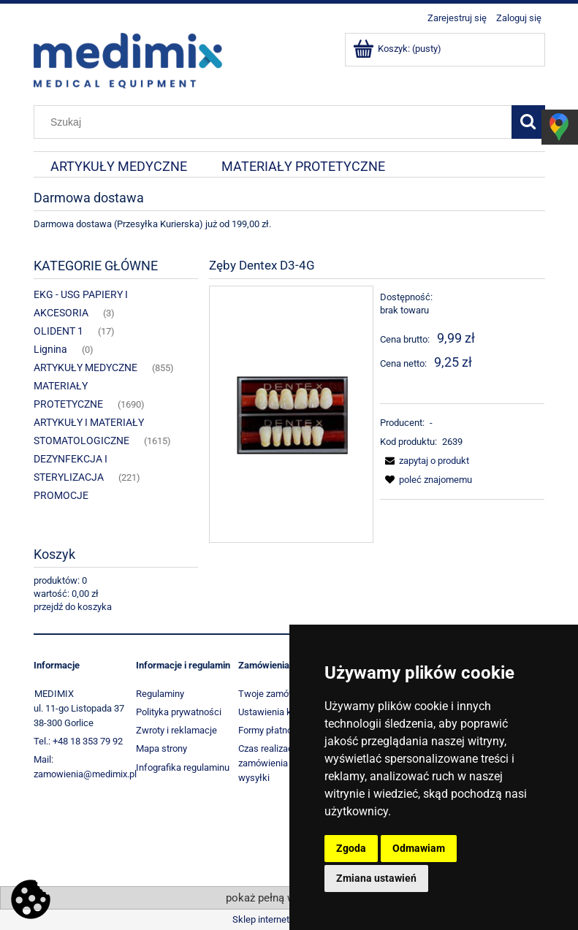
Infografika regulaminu (182, 767)
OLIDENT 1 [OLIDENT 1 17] (58, 331)
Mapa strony (161, 748)
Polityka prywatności (178, 711)
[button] (424, 460)
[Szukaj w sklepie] (275, 122)
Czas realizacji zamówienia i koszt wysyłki (277, 763)
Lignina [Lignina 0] (50, 349)
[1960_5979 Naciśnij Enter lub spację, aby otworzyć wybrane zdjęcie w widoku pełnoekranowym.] (291, 413)
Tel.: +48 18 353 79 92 (78, 741)
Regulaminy (160, 693)
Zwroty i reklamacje (176, 730)
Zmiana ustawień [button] (376, 878)
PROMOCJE (61, 495)
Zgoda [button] (351, 848)
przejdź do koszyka (73, 606)
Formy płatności (271, 730)
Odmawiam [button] (418, 848)
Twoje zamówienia (277, 693)
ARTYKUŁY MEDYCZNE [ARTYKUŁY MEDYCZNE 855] (85, 367)
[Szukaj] (528, 122)
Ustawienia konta (274, 711)
